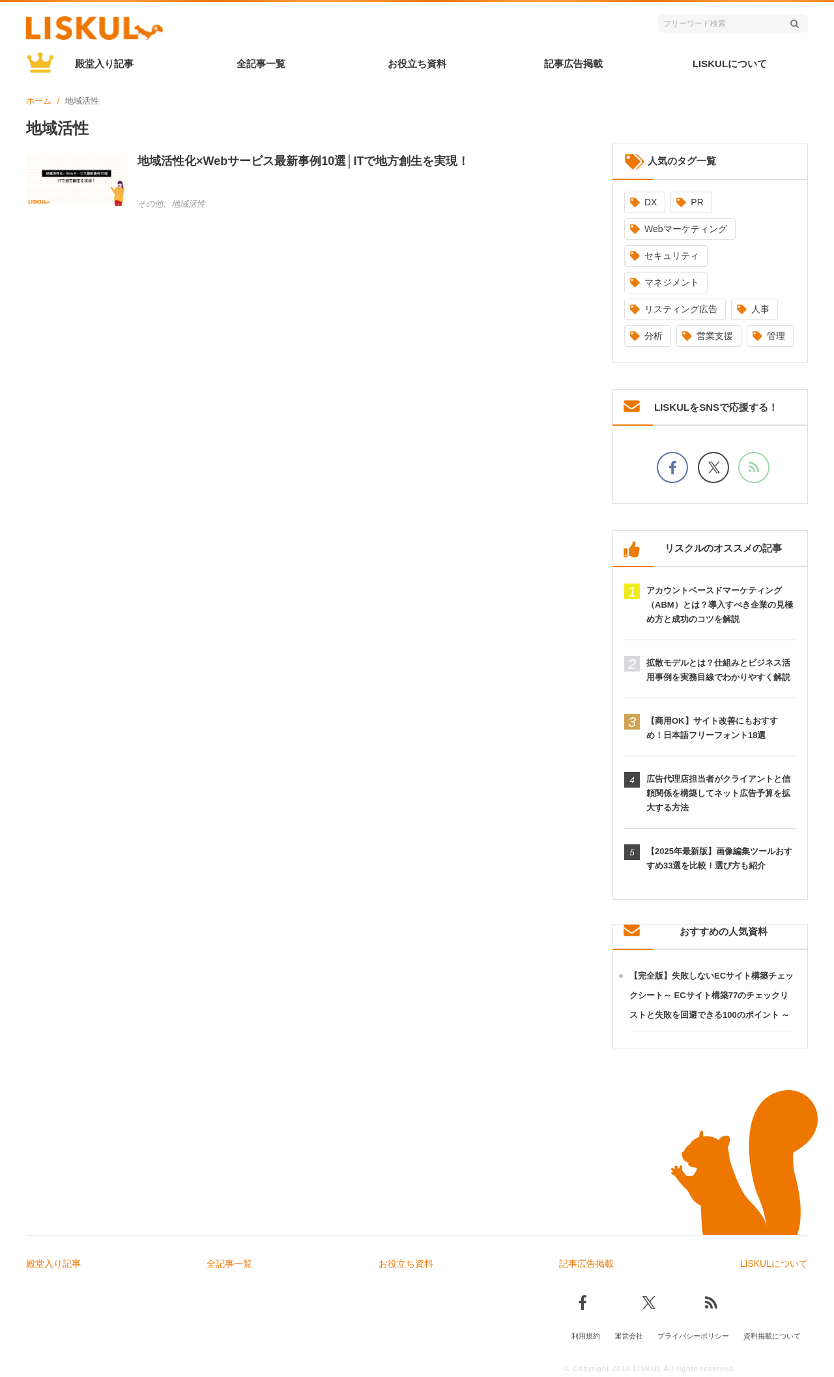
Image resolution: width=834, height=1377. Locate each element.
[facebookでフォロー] (672, 467)
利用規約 (585, 1336)
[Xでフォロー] (713, 467)
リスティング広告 (680, 309)
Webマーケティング (685, 229)
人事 (760, 309)
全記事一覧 (261, 63)
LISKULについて (730, 63)
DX (650, 202)
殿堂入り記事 (104, 63)
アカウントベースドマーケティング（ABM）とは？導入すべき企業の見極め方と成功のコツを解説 (719, 604)
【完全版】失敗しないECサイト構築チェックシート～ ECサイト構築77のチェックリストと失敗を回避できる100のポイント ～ (711, 995)
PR (697, 202)
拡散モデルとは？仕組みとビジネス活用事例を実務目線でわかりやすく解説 (718, 670)
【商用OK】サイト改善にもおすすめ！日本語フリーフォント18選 (712, 728)
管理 (776, 336)
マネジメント (671, 282)
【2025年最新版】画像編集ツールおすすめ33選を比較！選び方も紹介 (719, 858)
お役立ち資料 (417, 63)
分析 (653, 336)
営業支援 (715, 336)
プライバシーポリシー (693, 1336)
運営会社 (628, 1336)
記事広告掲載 (573, 63)
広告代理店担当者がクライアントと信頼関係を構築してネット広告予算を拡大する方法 (718, 793)
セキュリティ (671, 255)
